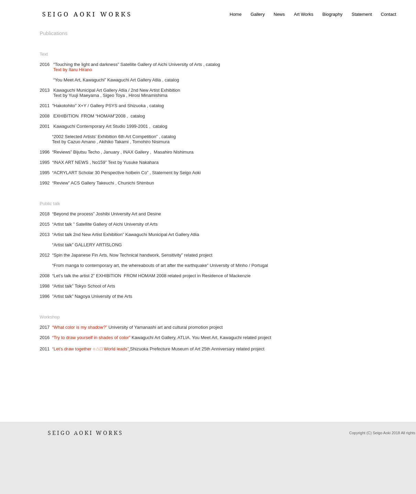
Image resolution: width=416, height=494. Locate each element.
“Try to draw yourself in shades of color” (91, 337)
